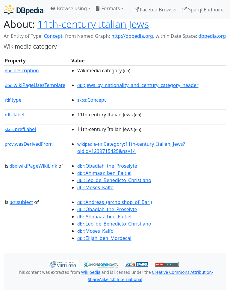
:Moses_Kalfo (95, 187)
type (13, 100)
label (15, 114)
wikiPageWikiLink (33, 166)
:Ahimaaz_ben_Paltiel (104, 173)
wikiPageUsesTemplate (35, 85)
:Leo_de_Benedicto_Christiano (114, 180)
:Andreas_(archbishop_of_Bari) (114, 202)
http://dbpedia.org (132, 36)
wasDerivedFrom (29, 144)
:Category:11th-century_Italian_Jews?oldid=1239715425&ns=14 (131, 147)
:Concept (91, 100)
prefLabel (20, 129)
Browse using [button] (69, 8)
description (22, 70)
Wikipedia (90, 272)
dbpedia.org (212, 36)
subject (21, 202)
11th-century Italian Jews (93, 24)
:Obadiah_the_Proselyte (107, 166)
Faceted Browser (155, 9)
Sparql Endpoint (203, 9)
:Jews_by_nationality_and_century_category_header (138, 85)
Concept (53, 36)
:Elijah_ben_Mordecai (104, 238)
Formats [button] (107, 8)
